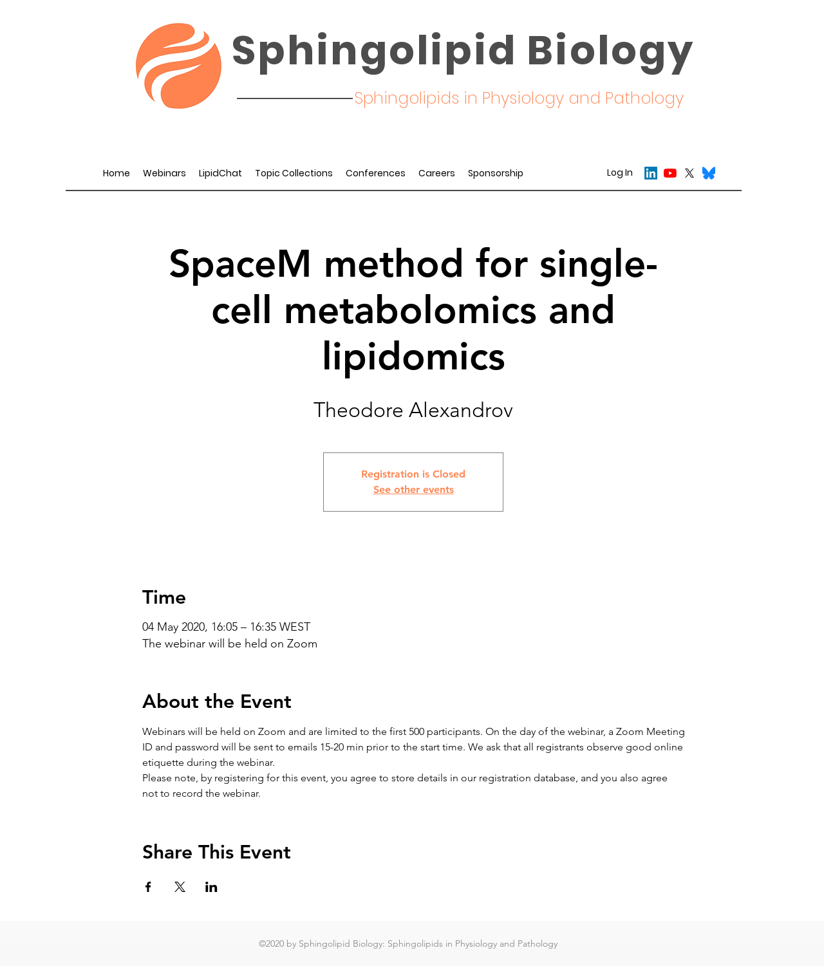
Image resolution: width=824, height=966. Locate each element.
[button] (375, 173)
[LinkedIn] (650, 173)
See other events (413, 489)
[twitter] (689, 173)
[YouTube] (670, 173)
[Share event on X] (180, 887)
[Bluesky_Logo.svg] (708, 173)
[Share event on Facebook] (148, 887)
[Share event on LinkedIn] (211, 887)
